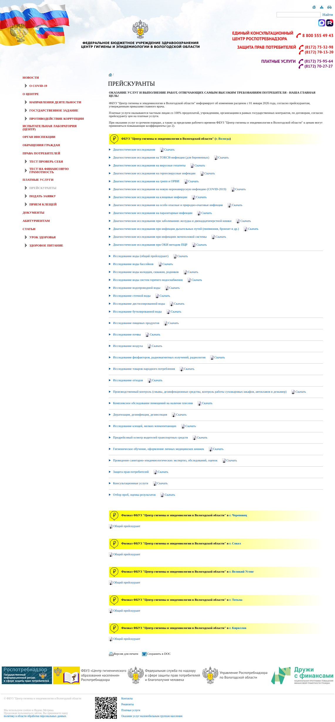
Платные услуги (130, 710)
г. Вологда (223, 138)
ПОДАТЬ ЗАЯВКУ (42, 196)
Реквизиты (127, 704)
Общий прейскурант (126, 526)
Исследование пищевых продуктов (145, 323)
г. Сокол (235, 543)
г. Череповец (238, 515)
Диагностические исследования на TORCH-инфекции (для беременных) (170, 158)
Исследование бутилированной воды (146, 312)
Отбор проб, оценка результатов (143, 495)
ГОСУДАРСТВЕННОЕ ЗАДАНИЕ (53, 110)
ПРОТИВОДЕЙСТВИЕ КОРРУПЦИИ (56, 118)
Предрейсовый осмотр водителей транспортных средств (159, 438)
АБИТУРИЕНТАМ (36, 220)
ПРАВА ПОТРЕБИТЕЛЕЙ (41, 153)
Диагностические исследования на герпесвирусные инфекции (163, 173)
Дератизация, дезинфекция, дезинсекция (149, 415)
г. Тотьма (235, 599)
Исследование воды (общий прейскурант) (150, 256)
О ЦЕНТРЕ (31, 94)
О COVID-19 (38, 85)
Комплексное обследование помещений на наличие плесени (162, 403)
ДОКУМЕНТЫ (33, 212)
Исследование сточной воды (141, 296)
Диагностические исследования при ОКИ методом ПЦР (159, 245)
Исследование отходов (137, 380)
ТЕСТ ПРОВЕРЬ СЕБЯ (46, 161)
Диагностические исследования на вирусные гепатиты (158, 165)
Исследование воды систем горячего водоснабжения (157, 280)
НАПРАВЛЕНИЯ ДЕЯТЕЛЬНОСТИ (55, 102)
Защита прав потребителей (140, 472)
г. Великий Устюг (241, 571)
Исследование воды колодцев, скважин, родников (155, 272)
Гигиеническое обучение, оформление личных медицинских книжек (167, 449)
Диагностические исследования (143, 150)
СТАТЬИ (29, 229)
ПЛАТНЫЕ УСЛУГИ (38, 179)
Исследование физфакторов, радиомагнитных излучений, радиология (168, 357)
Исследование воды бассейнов (142, 264)
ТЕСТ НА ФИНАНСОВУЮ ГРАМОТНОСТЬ (49, 170)
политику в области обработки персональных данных (35, 716)
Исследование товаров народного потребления (153, 369)
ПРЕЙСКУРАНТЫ (42, 188)
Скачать (169, 149)
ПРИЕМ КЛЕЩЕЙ (43, 204)
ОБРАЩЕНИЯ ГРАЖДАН (41, 145)
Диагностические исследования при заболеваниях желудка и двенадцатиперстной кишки (181, 221)
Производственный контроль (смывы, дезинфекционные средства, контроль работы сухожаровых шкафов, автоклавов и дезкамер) (209, 392)
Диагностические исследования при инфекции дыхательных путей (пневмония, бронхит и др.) (185, 229)
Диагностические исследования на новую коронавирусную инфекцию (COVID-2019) (179, 189)
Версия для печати (126, 653)
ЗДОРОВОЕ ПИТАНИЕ (46, 245)
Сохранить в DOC (159, 653)
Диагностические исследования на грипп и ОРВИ (155, 181)
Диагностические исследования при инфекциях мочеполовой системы (169, 237)
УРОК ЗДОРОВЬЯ (42, 237)
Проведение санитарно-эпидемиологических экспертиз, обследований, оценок (174, 460)
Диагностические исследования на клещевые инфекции (159, 197)
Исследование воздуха (137, 346)
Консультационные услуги (140, 483)
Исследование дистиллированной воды (148, 304)
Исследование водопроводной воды (146, 288)
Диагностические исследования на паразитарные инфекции (162, 213)
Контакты (127, 698)
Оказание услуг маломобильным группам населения (151, 716)
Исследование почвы (136, 335)
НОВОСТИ (31, 77)
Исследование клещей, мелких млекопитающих (154, 426)
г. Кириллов (237, 628)
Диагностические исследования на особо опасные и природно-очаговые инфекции (177, 205)
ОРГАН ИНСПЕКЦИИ (39, 137)
